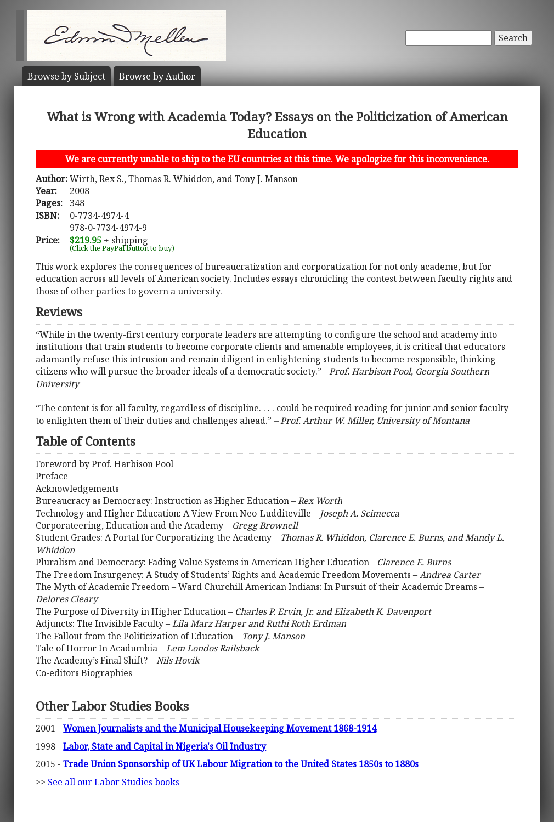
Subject (66, 76)
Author (157, 76)
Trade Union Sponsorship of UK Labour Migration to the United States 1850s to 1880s (241, 764)
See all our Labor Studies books (113, 782)
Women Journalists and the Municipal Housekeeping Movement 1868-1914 (219, 728)
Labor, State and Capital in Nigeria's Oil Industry (164, 746)
